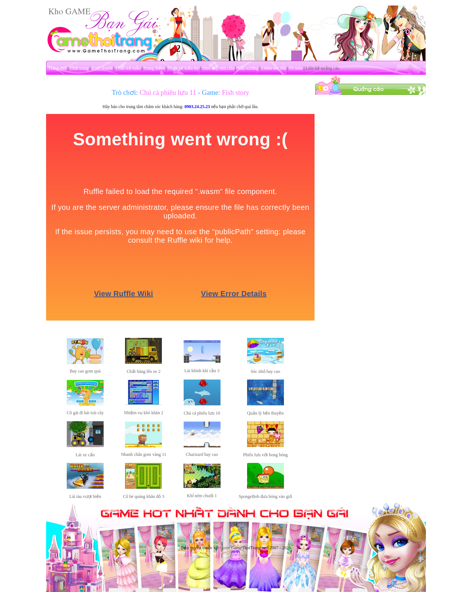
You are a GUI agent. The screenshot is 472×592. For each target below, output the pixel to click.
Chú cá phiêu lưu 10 (202, 413)
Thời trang (79, 68)
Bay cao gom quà (85, 371)
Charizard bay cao (202, 454)
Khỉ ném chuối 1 (202, 495)
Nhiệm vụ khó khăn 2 (143, 412)
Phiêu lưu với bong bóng (265, 454)
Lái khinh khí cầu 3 (201, 370)
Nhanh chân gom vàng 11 (143, 454)
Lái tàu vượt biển (85, 496)
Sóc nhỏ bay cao (265, 371)
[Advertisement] (370, 205)
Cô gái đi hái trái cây (85, 412)
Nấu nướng (247, 68)
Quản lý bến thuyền (265, 413)
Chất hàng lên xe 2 (144, 371)
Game (225, 547)
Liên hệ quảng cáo (323, 68)
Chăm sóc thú (273, 68)
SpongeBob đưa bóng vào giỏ (265, 496)
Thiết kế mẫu (127, 68)
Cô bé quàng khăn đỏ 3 (143, 496)
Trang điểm (153, 68)
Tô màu (295, 68)
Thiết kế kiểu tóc (183, 68)
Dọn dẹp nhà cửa (218, 68)
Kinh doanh (101, 68)
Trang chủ (57, 68)
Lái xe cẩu (85, 454)
